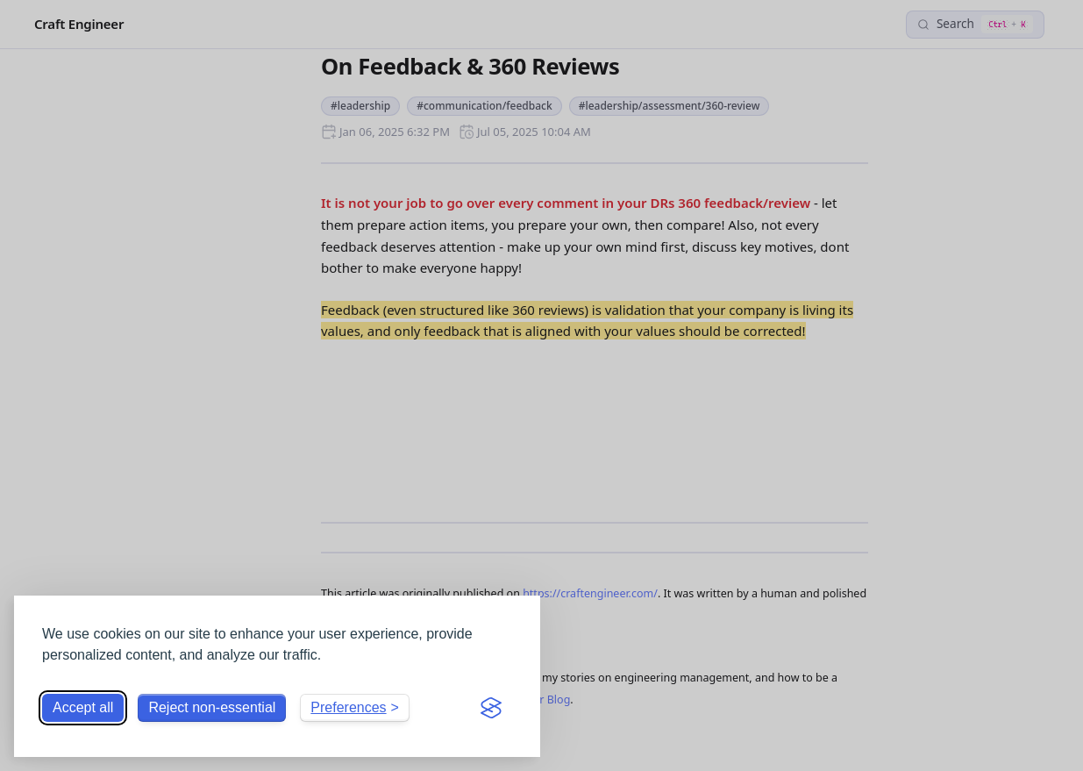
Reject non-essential (211, 707)
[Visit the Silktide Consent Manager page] (491, 708)
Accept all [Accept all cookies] (83, 707)
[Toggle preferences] (355, 708)
